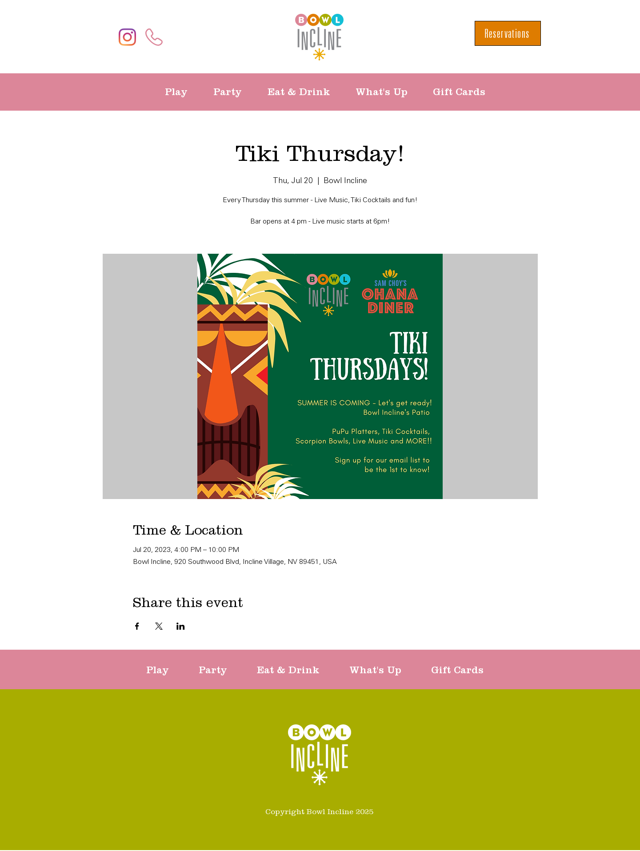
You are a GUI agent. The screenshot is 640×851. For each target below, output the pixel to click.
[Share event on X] (159, 626)
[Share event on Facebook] (137, 626)
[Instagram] (127, 37)
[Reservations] (508, 33)
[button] (182, 92)
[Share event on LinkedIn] (180, 626)
